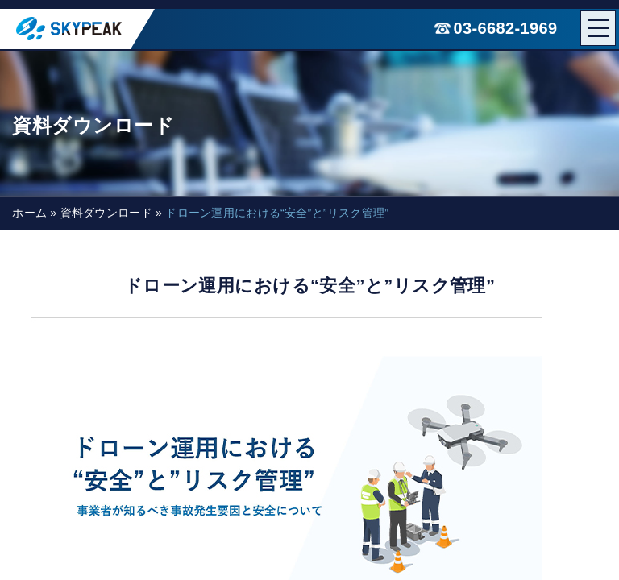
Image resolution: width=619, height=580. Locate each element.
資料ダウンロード (106, 212)
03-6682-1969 (506, 28)
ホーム (29, 212)
